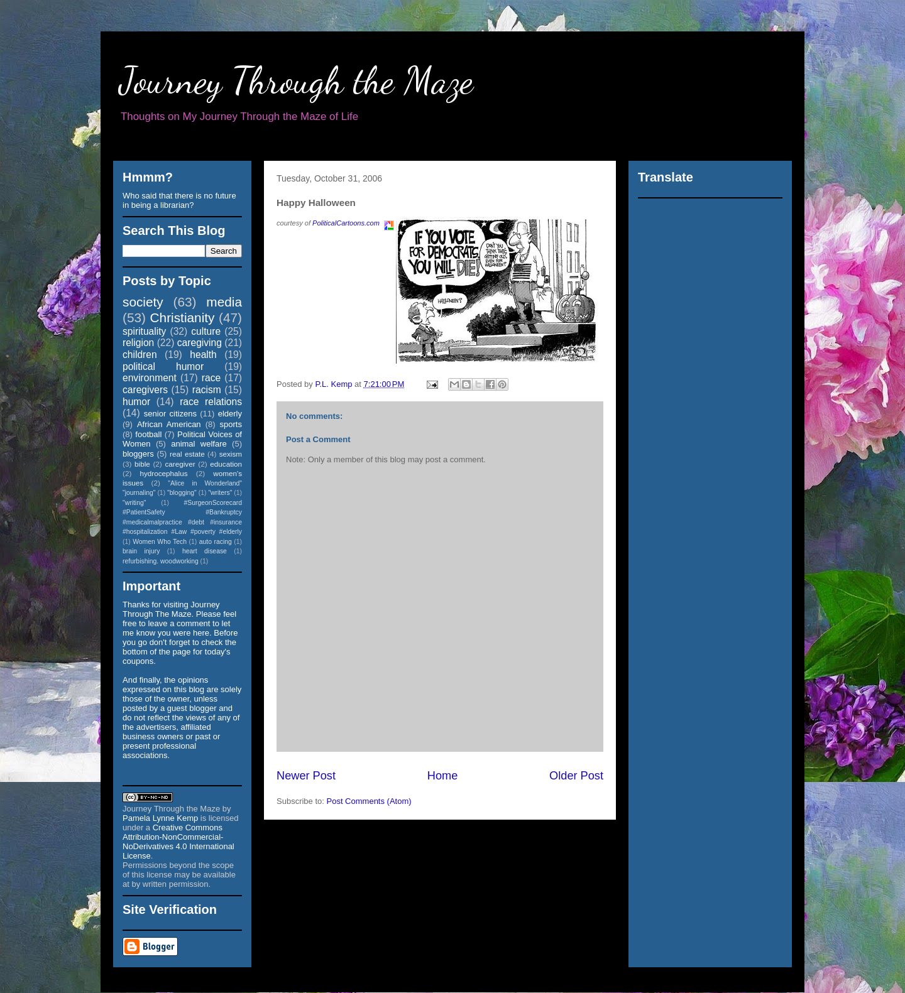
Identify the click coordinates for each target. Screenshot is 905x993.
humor (136, 401)
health (203, 354)
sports (231, 424)
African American (169, 424)
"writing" (134, 502)
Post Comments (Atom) (369, 801)
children (140, 354)
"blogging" (182, 492)
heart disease (204, 551)
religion (138, 342)
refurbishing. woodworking (161, 561)
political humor (163, 366)
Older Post (576, 775)
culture (206, 331)
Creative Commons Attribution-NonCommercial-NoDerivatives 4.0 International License (178, 841)
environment (150, 377)
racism (206, 389)
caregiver (180, 464)
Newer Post (306, 775)
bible (142, 464)
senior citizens (170, 413)
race (211, 377)
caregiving (199, 342)
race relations (211, 401)
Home (442, 775)
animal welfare (199, 443)
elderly (230, 413)
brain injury (141, 551)
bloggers (138, 454)
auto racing (215, 541)
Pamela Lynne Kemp (160, 818)
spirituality (144, 331)
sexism (230, 454)
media (224, 302)
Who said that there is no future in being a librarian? (179, 200)
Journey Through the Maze (296, 80)
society (143, 302)
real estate (187, 454)
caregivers (145, 389)
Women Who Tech (160, 541)
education (226, 464)
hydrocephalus (164, 473)
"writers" (220, 492)
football (148, 434)
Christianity (182, 317)
